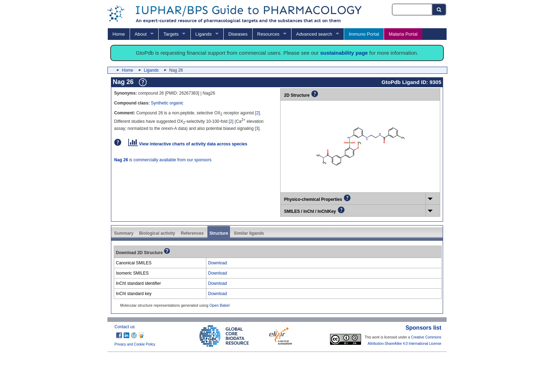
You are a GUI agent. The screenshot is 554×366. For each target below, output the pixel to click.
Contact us (124, 326)
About (141, 34)
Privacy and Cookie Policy (134, 344)
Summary (124, 233)
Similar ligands (249, 233)
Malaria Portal (403, 34)
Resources (268, 34)
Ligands (203, 34)
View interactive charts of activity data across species (187, 144)
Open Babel (220, 305)
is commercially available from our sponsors (162, 159)
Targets (170, 34)
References (192, 233)
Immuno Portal (364, 34)
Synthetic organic (167, 103)
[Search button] (439, 10)
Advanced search (314, 34)
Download (217, 262)
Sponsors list (423, 328)
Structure (218, 233)
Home (118, 34)
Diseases (237, 34)
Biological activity (157, 233)
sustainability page (344, 53)
